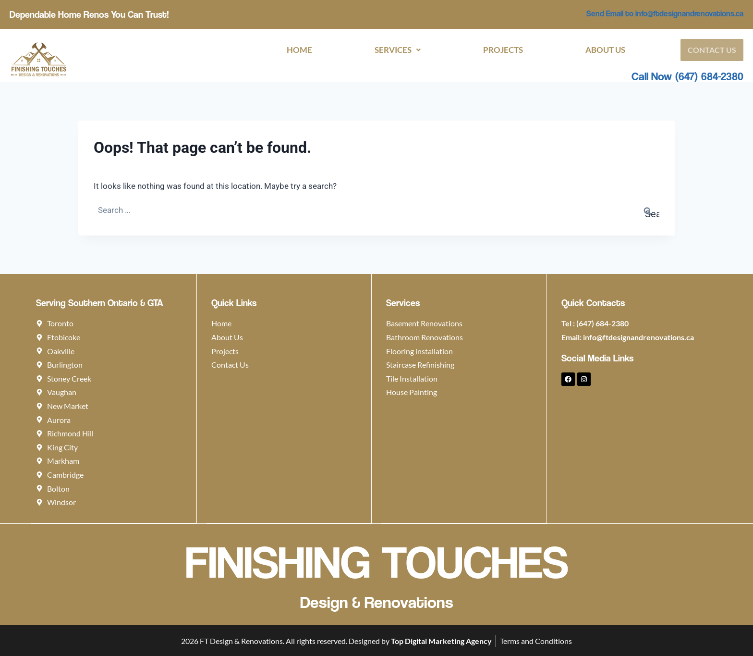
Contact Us (712, 49)
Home (299, 50)
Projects (503, 50)
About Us (605, 50)
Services (398, 50)
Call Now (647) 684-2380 (687, 76)
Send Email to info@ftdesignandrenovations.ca (664, 13)
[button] (397, 49)
